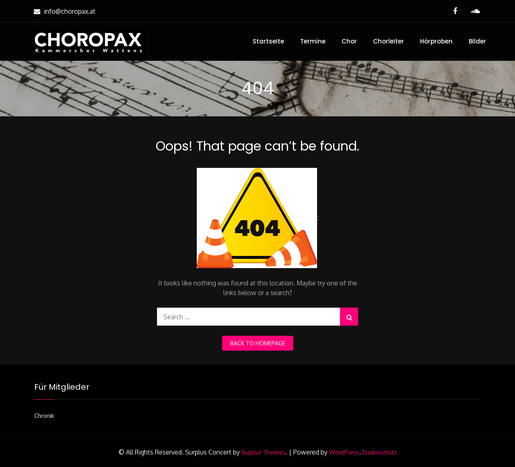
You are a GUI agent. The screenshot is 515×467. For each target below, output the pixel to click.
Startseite (268, 41)
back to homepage (257, 343)
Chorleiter (388, 41)
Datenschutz (380, 452)
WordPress (344, 452)
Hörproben (436, 41)
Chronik (44, 415)
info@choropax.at (63, 11)
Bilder (477, 41)
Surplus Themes (263, 452)
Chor (349, 41)
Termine (312, 41)
